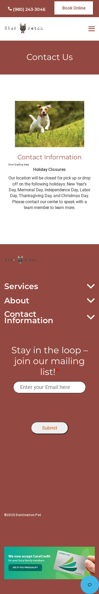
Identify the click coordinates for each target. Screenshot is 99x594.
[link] (73, 8)
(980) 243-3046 (29, 9)
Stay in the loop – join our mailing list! (49, 361)
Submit (49, 428)
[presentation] (49, 406)
